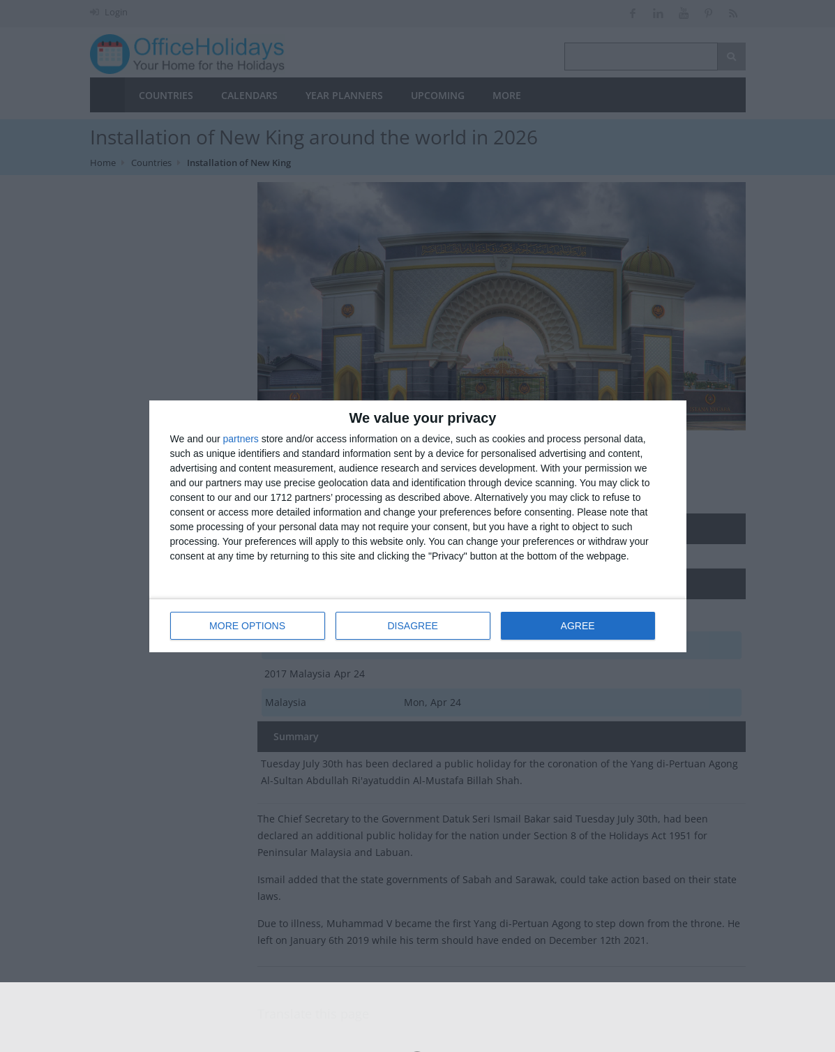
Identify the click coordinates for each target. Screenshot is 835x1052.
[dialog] (417, 526)
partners (241, 439)
